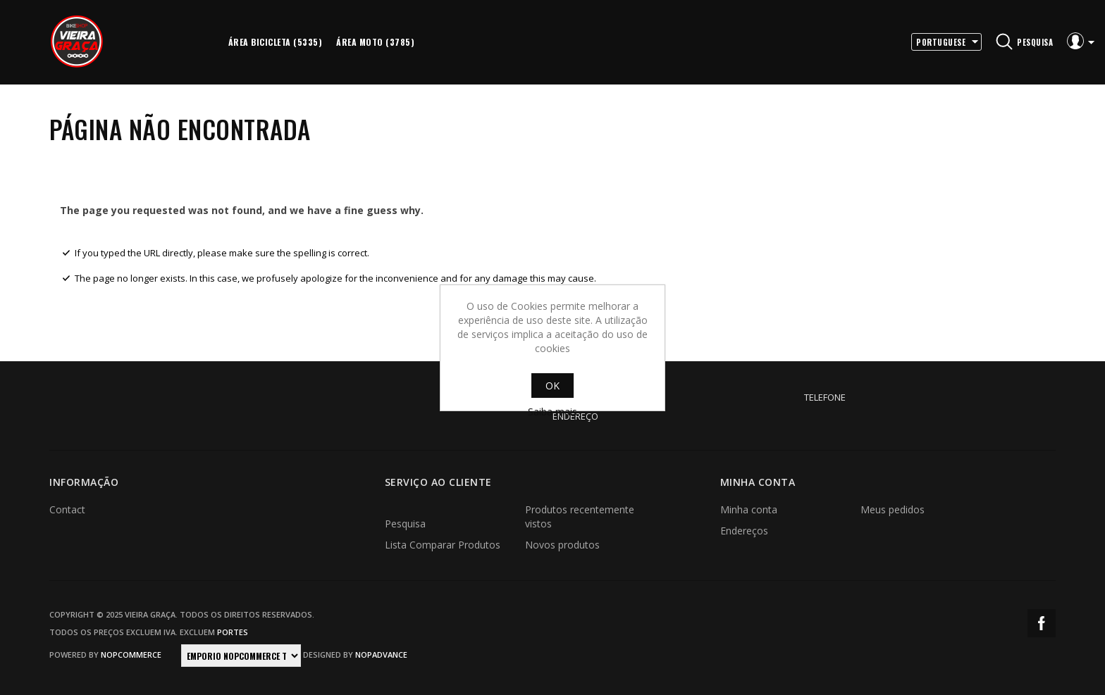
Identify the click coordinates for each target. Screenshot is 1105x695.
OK (552, 385)
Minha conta (748, 509)
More (440, 42)
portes (232, 632)
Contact (67, 509)
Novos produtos (562, 544)
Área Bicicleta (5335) (275, 42)
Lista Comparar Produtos (442, 544)
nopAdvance (381, 654)
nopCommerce (131, 654)
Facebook (1041, 623)
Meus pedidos (892, 509)
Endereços (744, 530)
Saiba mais (552, 411)
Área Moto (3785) (375, 42)
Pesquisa (405, 523)
